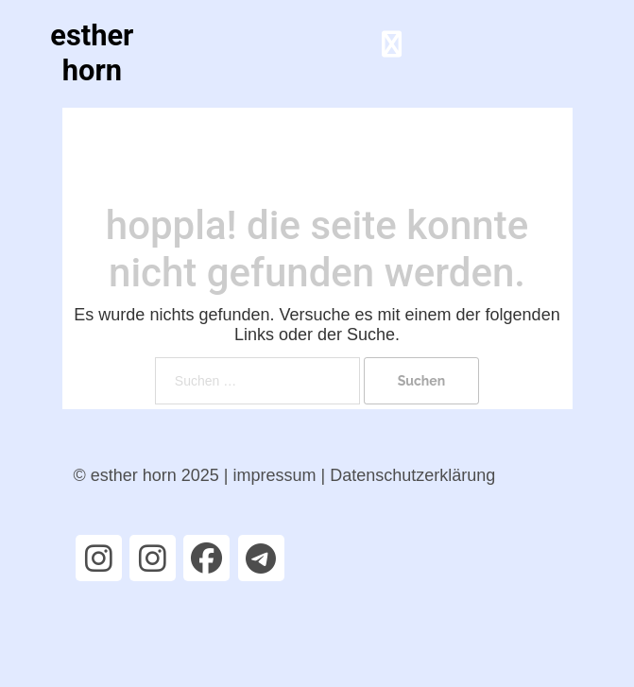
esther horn (91, 53)
